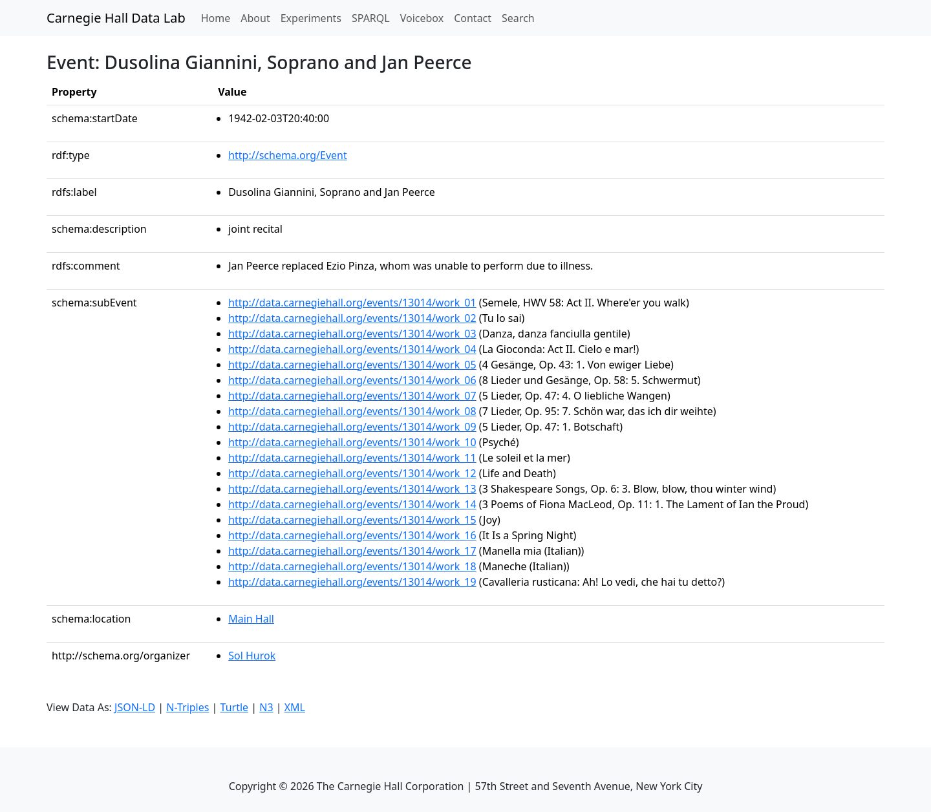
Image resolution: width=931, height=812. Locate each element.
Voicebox (422, 18)
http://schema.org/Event (287, 155)
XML (294, 707)
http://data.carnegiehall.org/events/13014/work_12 (352, 473)
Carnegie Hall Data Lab (116, 18)
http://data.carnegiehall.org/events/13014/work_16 (352, 535)
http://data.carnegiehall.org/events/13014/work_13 (352, 489)
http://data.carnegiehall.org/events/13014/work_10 (352, 442)
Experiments (311, 18)
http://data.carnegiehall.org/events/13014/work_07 (352, 396)
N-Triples (187, 707)
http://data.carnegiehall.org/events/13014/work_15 (352, 520)
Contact (472, 18)
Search (518, 18)
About (255, 18)
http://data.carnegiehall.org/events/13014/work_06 (352, 380)
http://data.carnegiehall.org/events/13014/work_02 (352, 318)
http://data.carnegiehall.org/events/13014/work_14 (352, 504)
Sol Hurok (251, 655)
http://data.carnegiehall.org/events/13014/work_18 (352, 566)
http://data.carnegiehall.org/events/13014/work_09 (352, 427)
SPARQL (371, 18)
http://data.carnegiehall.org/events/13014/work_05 (352, 365)
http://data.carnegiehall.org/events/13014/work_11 (352, 458)
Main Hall (251, 619)
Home (218, 17)
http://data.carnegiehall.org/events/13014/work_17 (352, 551)
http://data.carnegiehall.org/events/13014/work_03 (352, 333)
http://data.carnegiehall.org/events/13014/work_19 (352, 582)
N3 (266, 707)
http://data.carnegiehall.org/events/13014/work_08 (352, 411)
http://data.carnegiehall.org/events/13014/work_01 (352, 302)
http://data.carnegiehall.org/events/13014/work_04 (352, 349)
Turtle (234, 707)
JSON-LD (134, 707)
